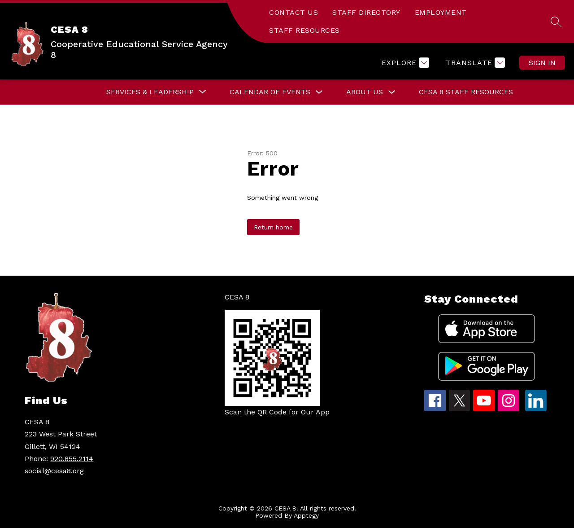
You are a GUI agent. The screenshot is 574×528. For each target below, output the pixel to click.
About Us (364, 92)
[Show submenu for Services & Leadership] (150, 92)
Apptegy (306, 515)
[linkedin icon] (536, 409)
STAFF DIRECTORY (366, 12)
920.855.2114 (71, 458)
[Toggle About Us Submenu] (392, 92)
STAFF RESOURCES (304, 30)
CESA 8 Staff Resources (466, 92)
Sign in (542, 62)
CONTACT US (293, 12)
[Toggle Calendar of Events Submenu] (319, 92)
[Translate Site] (474, 62)
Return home (273, 227)
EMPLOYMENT (441, 12)
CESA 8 (237, 297)
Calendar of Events (270, 92)
